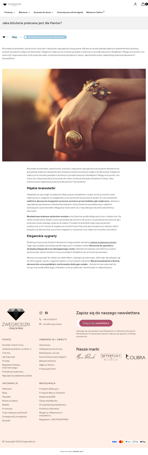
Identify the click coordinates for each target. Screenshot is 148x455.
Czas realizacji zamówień (14, 412)
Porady (5, 360)
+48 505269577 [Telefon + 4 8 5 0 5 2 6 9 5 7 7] (50, 319)
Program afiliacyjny (49, 388)
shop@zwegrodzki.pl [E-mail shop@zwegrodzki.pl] (52, 324)
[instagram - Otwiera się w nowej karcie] (41, 313)
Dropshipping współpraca (52, 404)
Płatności (7, 388)
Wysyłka (6, 396)
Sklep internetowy (71, 451)
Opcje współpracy (48, 400)
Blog (14, 37)
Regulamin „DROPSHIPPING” (54, 419)
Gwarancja (44, 345)
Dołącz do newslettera (96, 323)
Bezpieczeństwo (47, 360)
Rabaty (5, 404)
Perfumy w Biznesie (49, 408)
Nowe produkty (10, 400)
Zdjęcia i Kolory (46, 364)
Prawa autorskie (47, 368)
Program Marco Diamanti (52, 392)
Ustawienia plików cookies (15, 349)
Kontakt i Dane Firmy (13, 345)
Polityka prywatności (13, 371)
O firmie (6, 352)
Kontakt (6, 420)
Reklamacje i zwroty (49, 352)
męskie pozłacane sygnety (103, 242)
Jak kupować (8, 356)
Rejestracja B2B (47, 396)
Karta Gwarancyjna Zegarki (52, 356)
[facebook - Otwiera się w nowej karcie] (46, 313)
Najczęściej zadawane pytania (17, 375)
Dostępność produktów (14, 416)
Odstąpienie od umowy (50, 349)
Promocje (7, 408)
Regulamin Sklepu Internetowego (11, 366)
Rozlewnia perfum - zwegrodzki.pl (4, 37)
